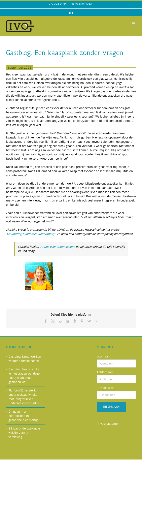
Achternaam (105, 372)
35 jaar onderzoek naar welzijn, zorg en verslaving (24, 433)
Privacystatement (108, 423)
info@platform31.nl (81, 3)
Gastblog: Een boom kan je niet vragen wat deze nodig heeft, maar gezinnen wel (24, 376)
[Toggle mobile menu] (134, 22)
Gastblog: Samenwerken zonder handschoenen (24, 359)
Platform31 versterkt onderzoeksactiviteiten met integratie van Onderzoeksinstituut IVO (24, 397)
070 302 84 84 (58, 3)
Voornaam (104, 356)
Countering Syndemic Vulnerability (31, 234)
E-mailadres (105, 388)
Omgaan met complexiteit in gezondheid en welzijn (23, 416)
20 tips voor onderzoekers (57, 247)
